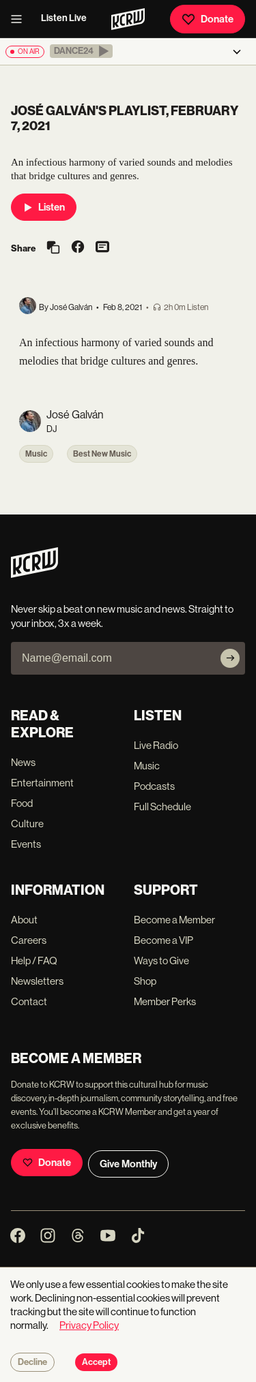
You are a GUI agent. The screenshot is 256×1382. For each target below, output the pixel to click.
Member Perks (165, 1001)
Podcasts (154, 786)
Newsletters (37, 981)
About (24, 919)
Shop (145, 981)
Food (22, 803)
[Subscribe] (230, 658)
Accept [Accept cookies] (96, 1362)
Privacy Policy (89, 1325)
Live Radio (156, 745)
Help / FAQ (34, 960)
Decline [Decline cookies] (32, 1362)
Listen (44, 207)
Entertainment (42, 782)
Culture (27, 823)
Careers (28, 940)
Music (36, 454)
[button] (81, 51)
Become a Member (174, 919)
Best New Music (102, 454)
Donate (207, 19)
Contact (29, 1001)
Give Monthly (128, 1164)
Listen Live (64, 18)
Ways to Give (161, 960)
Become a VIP (163, 940)
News (23, 762)
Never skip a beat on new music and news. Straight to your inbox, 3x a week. (122, 616)
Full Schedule (162, 806)
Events (26, 844)
